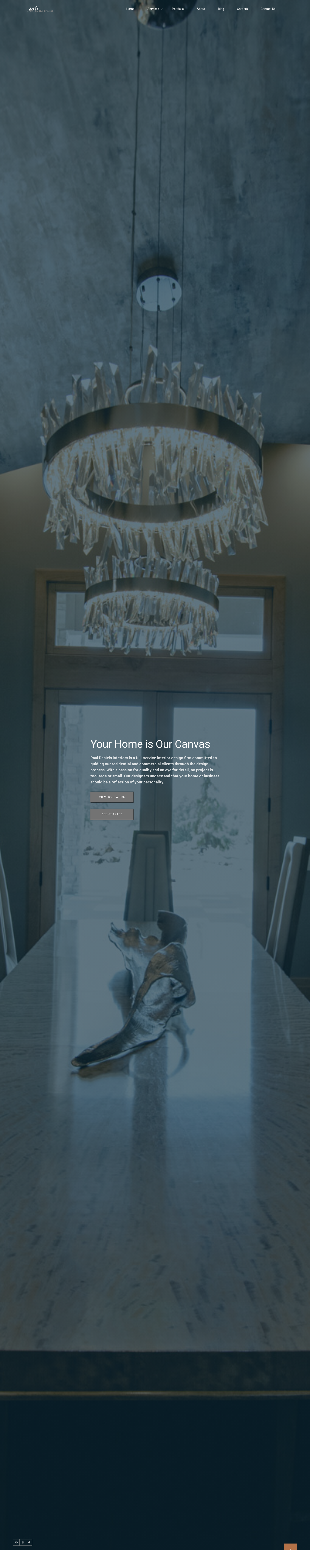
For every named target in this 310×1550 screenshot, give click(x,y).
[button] (155, 9)
